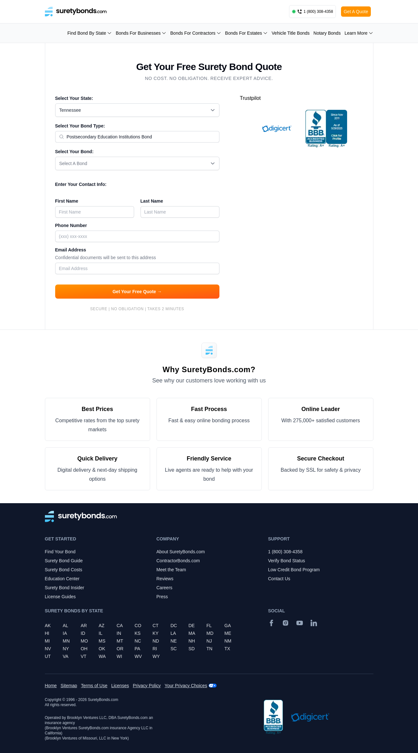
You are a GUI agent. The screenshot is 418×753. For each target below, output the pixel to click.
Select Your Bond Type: (80, 125)
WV (138, 656)
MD (210, 633)
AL (65, 625)
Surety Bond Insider (64, 587)
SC (174, 648)
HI (47, 633)
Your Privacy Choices (186, 685)
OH (84, 648)
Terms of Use (94, 685)
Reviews (165, 578)
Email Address (137, 254)
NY (66, 648)
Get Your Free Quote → (137, 291)
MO (84, 641)
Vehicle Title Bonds (291, 33)
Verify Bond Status (286, 560)
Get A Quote (356, 11)
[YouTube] (299, 623)
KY (156, 633)
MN (66, 641)
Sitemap (69, 685)
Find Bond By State (89, 33)
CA (120, 625)
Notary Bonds (327, 33)
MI (47, 641)
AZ (102, 625)
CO (138, 625)
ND (156, 641)
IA (65, 633)
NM (228, 641)
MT (120, 641)
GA (228, 625)
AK (48, 625)
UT (48, 656)
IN (119, 633)
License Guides (60, 596)
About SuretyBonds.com (181, 551)
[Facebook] (271, 623)
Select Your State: (74, 98)
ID (83, 633)
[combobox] (137, 110)
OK (102, 648)
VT (84, 656)
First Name (66, 201)
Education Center (62, 578)
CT (156, 625)
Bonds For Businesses (141, 33)
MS (102, 641)
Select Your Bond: (74, 151)
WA (102, 656)
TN (210, 648)
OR (120, 648)
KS (138, 633)
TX (227, 648)
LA (173, 633)
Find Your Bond (60, 551)
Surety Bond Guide (64, 560)
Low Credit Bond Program (294, 569)
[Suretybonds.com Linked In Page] (314, 623)
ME (228, 633)
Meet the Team (171, 569)
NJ (209, 641)
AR (84, 625)
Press (162, 596)
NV (48, 648)
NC (138, 641)
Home (51, 685)
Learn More (359, 33)
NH (192, 641)
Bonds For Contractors (195, 33)
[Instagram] (285, 623)
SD (192, 648)
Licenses (120, 685)
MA (192, 633)
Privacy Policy (147, 685)
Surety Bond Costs (63, 569)
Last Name (152, 201)
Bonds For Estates (246, 33)
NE (174, 641)
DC (174, 625)
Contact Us (279, 578)
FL (209, 625)
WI (119, 656)
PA (138, 648)
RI (155, 648)
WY (156, 656)
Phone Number (71, 225)
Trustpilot (250, 98)
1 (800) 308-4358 (285, 551)
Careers (165, 587)
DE (192, 625)
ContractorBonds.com (178, 560)
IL (101, 633)
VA (66, 656)
